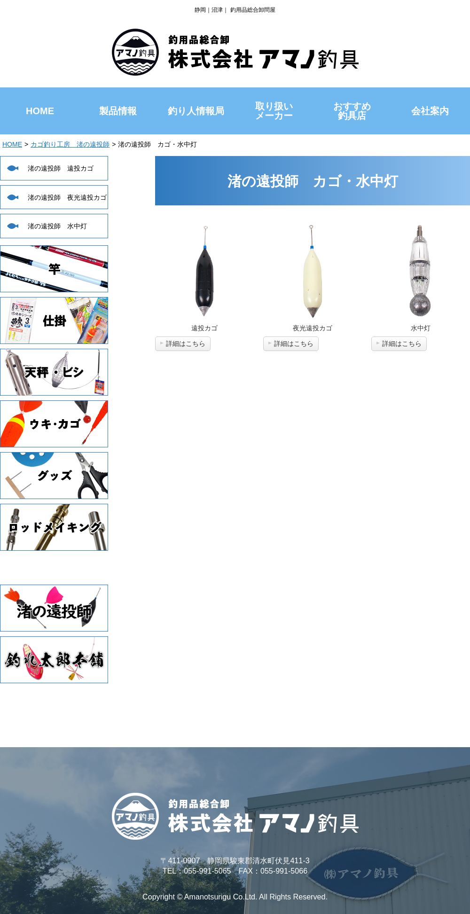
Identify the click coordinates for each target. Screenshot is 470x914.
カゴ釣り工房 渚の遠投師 (70, 144)
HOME (12, 144)
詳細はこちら (185, 343)
